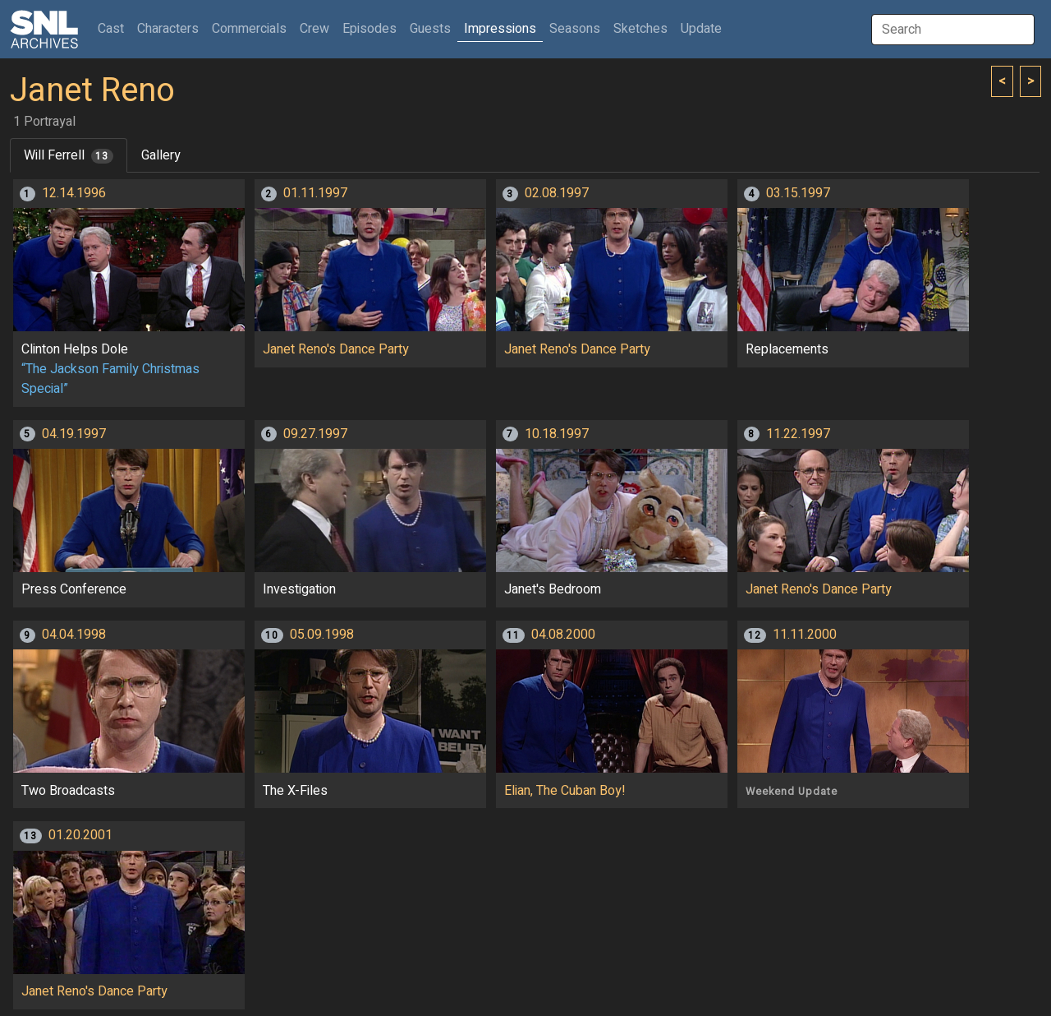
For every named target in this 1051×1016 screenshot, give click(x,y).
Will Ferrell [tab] (68, 155)
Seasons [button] (574, 29)
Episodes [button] (369, 29)
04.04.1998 (74, 634)
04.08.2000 (563, 634)
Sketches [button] (640, 29)
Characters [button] (168, 29)
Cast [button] (114, 28)
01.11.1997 (315, 193)
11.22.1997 (798, 434)
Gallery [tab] (161, 155)
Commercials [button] (249, 29)
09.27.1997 (315, 434)
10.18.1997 (557, 434)
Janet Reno (92, 91)
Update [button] (701, 29)
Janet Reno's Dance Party (336, 349)
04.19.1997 (74, 434)
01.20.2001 (80, 835)
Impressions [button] (500, 29)
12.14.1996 (74, 193)
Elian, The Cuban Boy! (565, 791)
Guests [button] (430, 29)
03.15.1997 (798, 193)
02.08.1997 (557, 193)
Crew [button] (314, 29)
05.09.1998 (322, 634)
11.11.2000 (805, 634)
